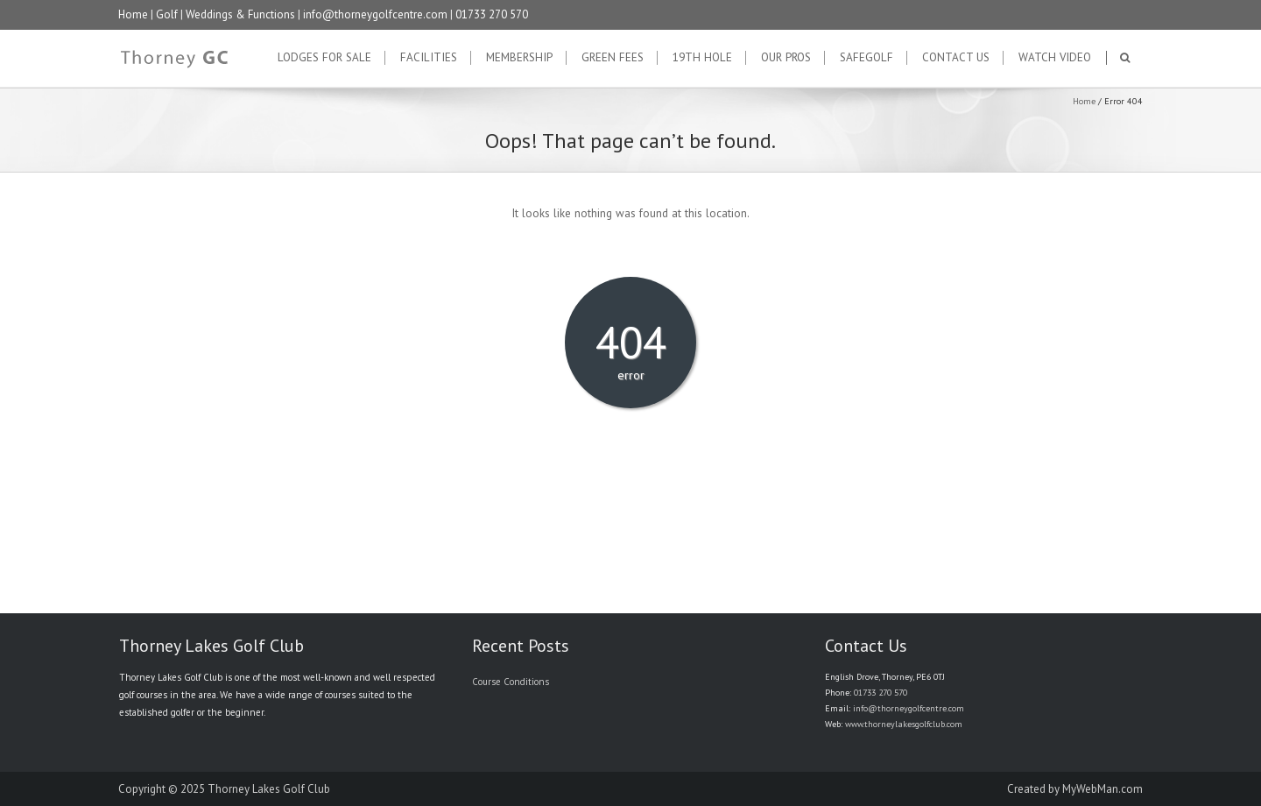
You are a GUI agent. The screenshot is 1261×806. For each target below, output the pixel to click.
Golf (167, 14)
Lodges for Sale (324, 58)
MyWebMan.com (1102, 788)
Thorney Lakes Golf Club (269, 788)
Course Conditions (510, 681)
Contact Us (956, 58)
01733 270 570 (491, 14)
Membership (519, 58)
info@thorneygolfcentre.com (375, 14)
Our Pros (786, 58)
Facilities (428, 58)
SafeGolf (866, 58)
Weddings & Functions (240, 14)
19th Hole (702, 58)
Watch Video (1054, 58)
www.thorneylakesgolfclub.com (903, 724)
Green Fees (612, 58)
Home (133, 14)
